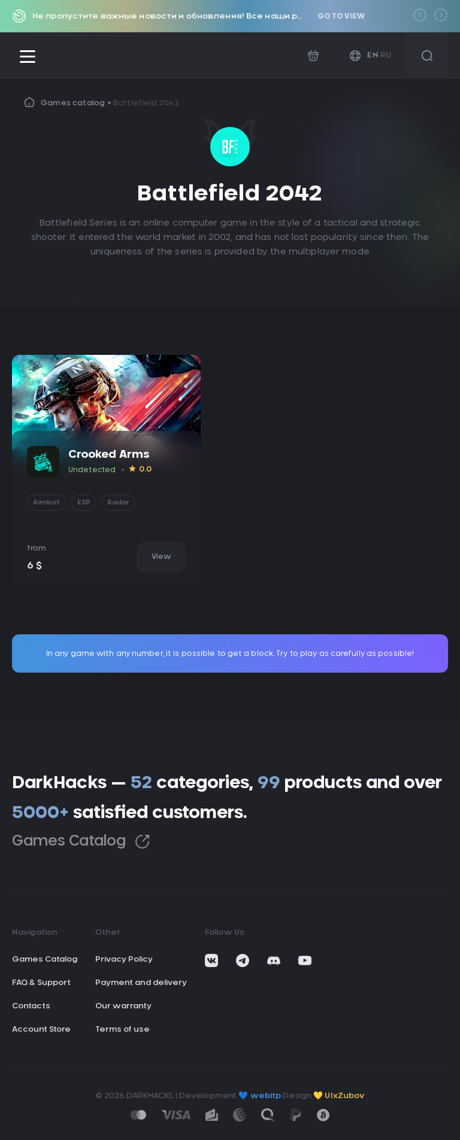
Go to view (341, 16)
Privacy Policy (124, 959)
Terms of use (122, 1029)
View (161, 556)
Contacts (31, 1006)
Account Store (41, 1029)
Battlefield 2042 (146, 103)
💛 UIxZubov (338, 1096)
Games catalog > (77, 103)
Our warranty (123, 1006)
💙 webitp (259, 1096)
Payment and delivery (141, 983)
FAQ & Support (41, 983)
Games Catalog (81, 841)
